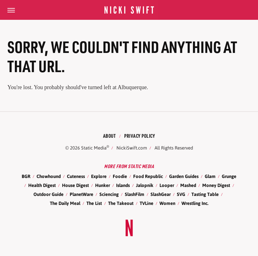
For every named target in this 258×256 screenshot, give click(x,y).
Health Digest (42, 185)
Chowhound (49, 176)
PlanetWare (81, 194)
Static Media (94, 147)
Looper (167, 185)
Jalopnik (144, 185)
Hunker (102, 185)
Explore (99, 176)
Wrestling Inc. (194, 203)
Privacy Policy (139, 135)
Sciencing (109, 194)
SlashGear (161, 194)
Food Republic (148, 176)
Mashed (188, 185)
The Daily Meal (65, 203)
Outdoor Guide (48, 194)
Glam (210, 176)
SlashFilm (134, 194)
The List (94, 203)
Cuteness (76, 176)
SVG (181, 194)
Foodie (120, 176)
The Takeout (120, 203)
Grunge (229, 176)
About (109, 135)
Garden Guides (184, 176)
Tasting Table (205, 194)
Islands (123, 185)
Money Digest (216, 185)
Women (167, 203)
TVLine (146, 203)
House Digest (75, 185)
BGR (26, 176)
